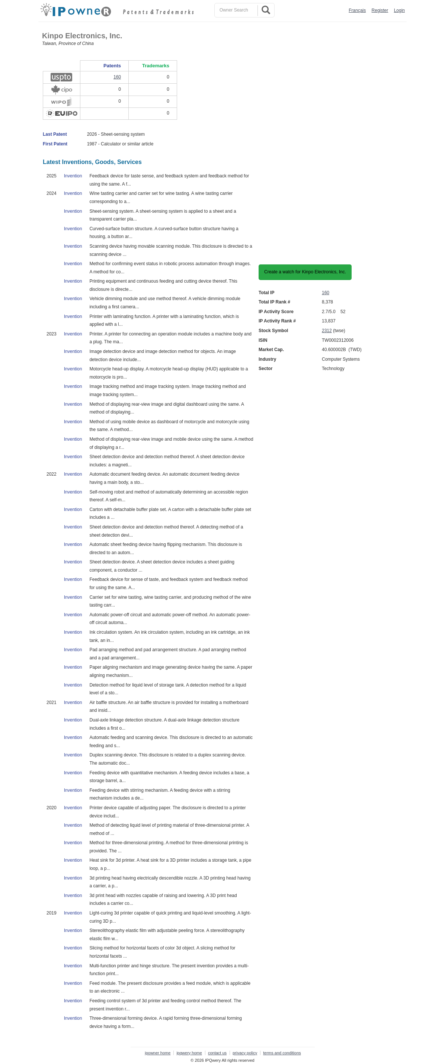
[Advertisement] (364, 140)
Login (399, 10)
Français (357, 10)
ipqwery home (189, 1053)
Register (380, 10)
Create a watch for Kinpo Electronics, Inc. (305, 271)
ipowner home (157, 1053)
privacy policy (245, 1053)
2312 (327, 330)
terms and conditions (282, 1053)
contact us (217, 1053)
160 (325, 292)
